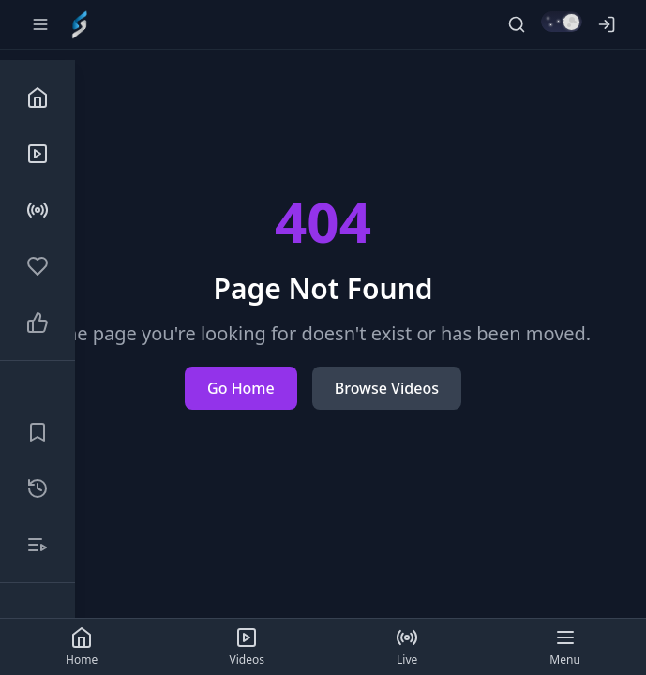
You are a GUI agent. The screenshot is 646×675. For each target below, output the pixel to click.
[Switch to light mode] (561, 21)
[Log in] (606, 24)
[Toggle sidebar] (40, 24)
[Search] (516, 24)
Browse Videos (387, 388)
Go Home (241, 388)
